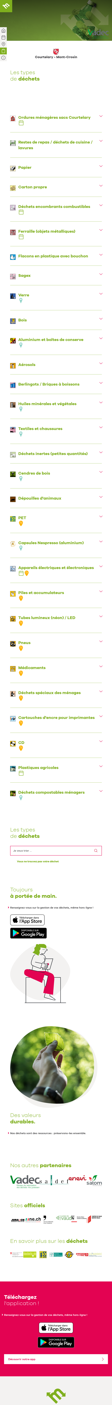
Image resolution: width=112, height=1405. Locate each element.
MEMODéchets (6, 6)
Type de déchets (3, 51)
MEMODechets (56, 1396)
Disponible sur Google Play (28, 933)
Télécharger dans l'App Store (27, 920)
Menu (106, 6)
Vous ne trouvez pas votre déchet (38, 861)
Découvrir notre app (21, 1359)
